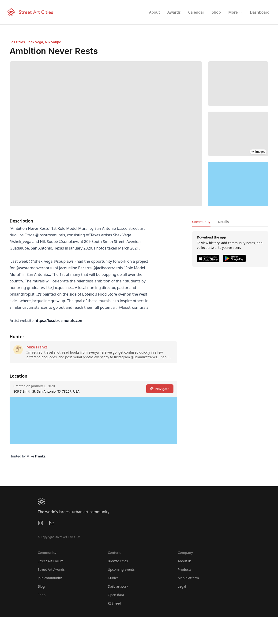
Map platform (188, 578)
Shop (41, 595)
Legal (182, 586)
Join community (50, 578)
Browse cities (118, 561)
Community (201, 221)
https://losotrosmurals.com (59, 320)
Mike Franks (37, 347)
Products (184, 569)
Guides (113, 578)
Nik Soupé (53, 42)
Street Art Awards (51, 569)
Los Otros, (18, 42)
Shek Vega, (35, 42)
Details (223, 221)
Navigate (159, 389)
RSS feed (114, 603)
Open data (116, 595)
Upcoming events (121, 569)
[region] (238, 184)
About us (185, 561)
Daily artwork (118, 586)
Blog (41, 586)
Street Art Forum (50, 561)
